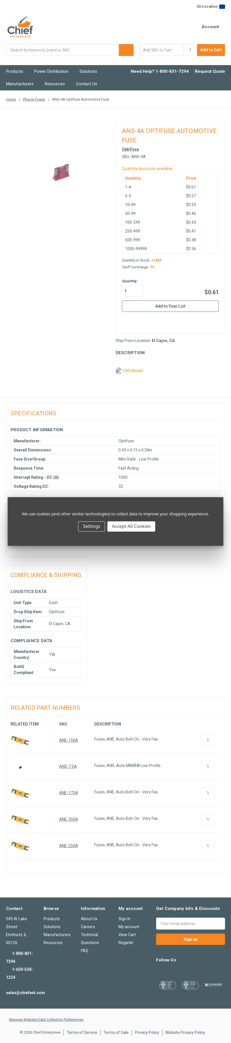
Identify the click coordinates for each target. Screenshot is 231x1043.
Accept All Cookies (131, 526)
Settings (91, 526)
